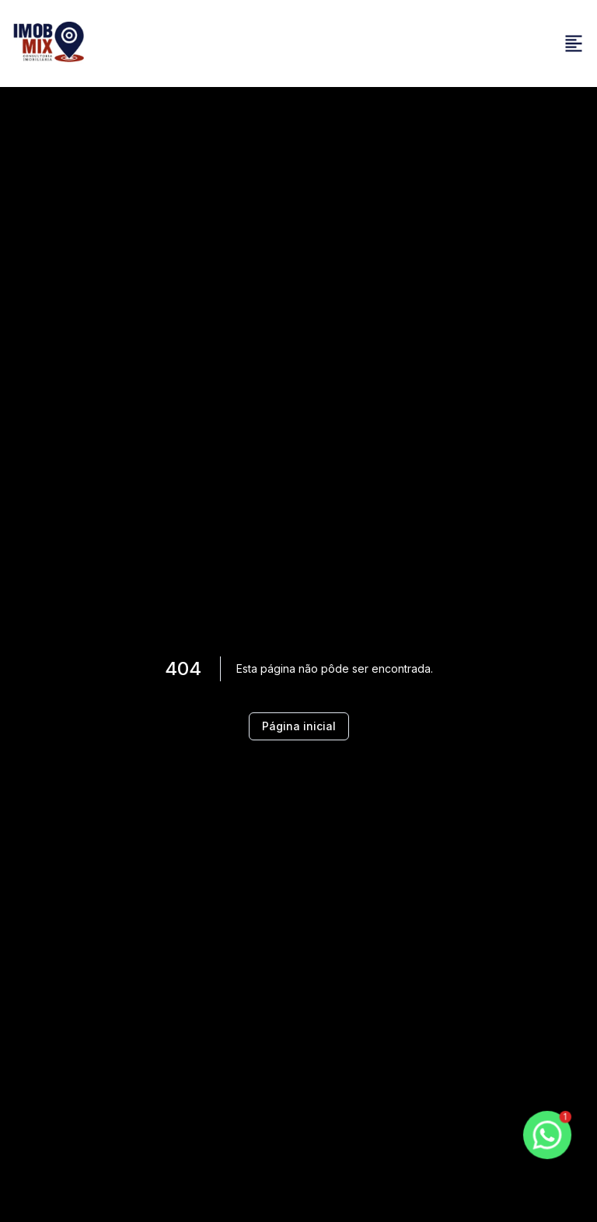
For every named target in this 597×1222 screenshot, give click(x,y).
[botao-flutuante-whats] (547, 1135)
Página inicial (299, 726)
